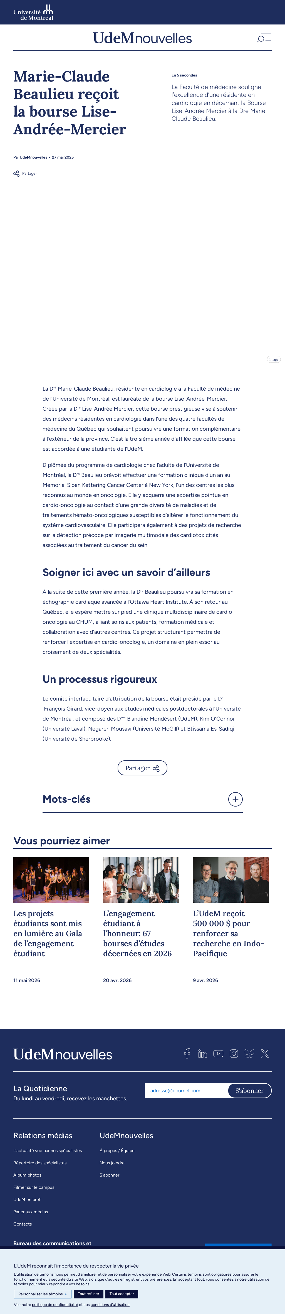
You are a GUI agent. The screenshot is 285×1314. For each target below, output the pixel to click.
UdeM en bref (27, 1203)
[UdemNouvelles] (142, 39)
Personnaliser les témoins (42, 1294)
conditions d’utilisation (110, 1304)
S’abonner (109, 1179)
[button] (263, 39)
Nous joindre (112, 1166)
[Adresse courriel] (186, 1094)
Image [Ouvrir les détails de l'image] (273, 363)
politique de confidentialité (55, 1304)
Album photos (27, 1179)
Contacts (22, 1228)
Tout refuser (88, 1293)
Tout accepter (122, 1293)
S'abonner (250, 1094)
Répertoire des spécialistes (39, 1166)
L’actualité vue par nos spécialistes (47, 1154)
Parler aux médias (30, 1215)
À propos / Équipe (117, 1154)
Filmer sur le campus (33, 1191)
